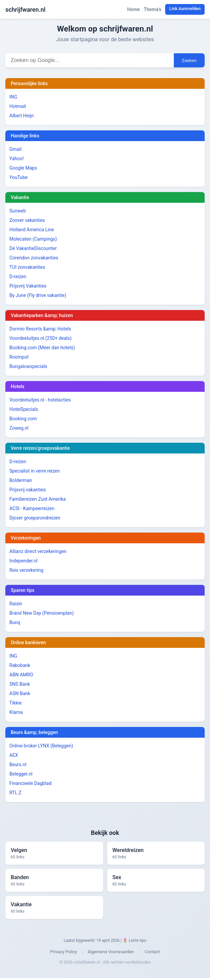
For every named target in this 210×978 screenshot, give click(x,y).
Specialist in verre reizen (34, 471)
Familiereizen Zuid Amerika (37, 499)
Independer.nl (23, 560)
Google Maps (23, 168)
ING (13, 97)
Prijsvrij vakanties (27, 489)
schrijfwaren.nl (25, 9)
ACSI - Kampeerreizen (32, 508)
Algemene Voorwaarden (111, 951)
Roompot (18, 357)
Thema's (152, 9)
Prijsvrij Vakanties (28, 286)
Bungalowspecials (28, 366)
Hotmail (17, 106)
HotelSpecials (23, 409)
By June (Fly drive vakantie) (37, 295)
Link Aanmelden (185, 8)
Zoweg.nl (18, 428)
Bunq (14, 622)
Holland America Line (31, 229)
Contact (152, 951)
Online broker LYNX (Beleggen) (41, 745)
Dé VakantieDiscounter (33, 248)
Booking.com (23, 418)
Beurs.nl (17, 764)
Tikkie (15, 703)
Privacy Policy (63, 951)
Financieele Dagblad (30, 783)
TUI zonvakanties (27, 267)
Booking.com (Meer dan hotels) (42, 347)
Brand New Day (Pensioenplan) (41, 613)
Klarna (16, 712)
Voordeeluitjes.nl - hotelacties (40, 400)
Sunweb (17, 210)
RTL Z (15, 792)
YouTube (18, 177)
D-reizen (17, 276)
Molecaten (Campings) (33, 239)
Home (133, 9)
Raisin (15, 603)
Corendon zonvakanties (33, 257)
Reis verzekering (26, 570)
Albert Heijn (21, 115)
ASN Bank (19, 693)
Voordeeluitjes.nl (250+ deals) (40, 338)
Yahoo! (16, 158)
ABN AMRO (21, 674)
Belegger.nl (20, 774)
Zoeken (189, 60)
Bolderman (20, 480)
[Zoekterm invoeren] (89, 60)
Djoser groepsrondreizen (34, 518)
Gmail (15, 149)
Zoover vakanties (27, 220)
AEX (13, 755)
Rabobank (19, 665)
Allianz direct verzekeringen (37, 551)
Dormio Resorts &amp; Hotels (40, 328)
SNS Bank (19, 684)
